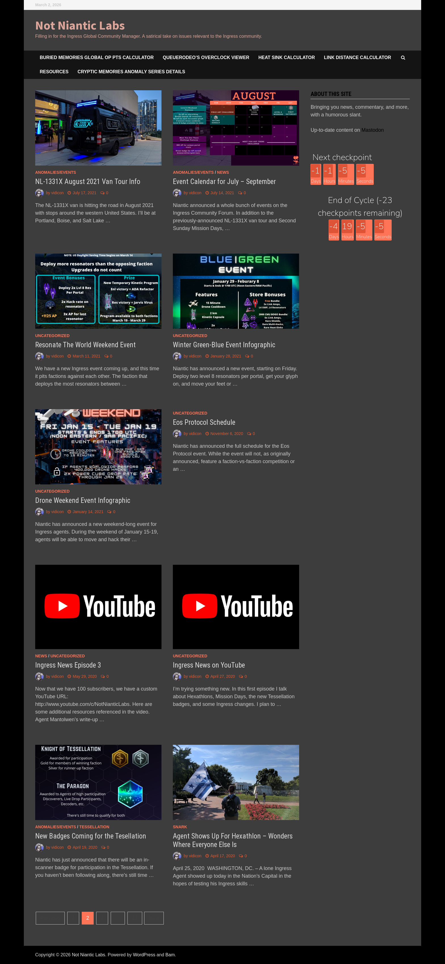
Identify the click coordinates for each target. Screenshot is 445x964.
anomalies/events (55, 172)
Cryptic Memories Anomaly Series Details (131, 71)
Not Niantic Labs (80, 25)
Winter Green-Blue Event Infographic (224, 345)
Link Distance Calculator (357, 57)
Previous (50, 918)
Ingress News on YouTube (209, 665)
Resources (54, 71)
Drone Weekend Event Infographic (82, 500)
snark (180, 827)
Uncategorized (52, 335)
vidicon (57, 193)
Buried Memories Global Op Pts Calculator (97, 57)
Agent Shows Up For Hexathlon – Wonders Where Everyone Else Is (233, 840)
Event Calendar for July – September (224, 181)
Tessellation (94, 827)
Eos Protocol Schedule (204, 422)
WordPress (144, 954)
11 (135, 918)
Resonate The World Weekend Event (85, 345)
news (223, 172)
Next (154, 918)
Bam (170, 954)
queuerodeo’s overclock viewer (206, 57)
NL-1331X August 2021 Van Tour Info (87, 181)
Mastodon (373, 130)
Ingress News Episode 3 (68, 665)
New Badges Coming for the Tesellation (90, 836)
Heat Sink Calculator (286, 57)
